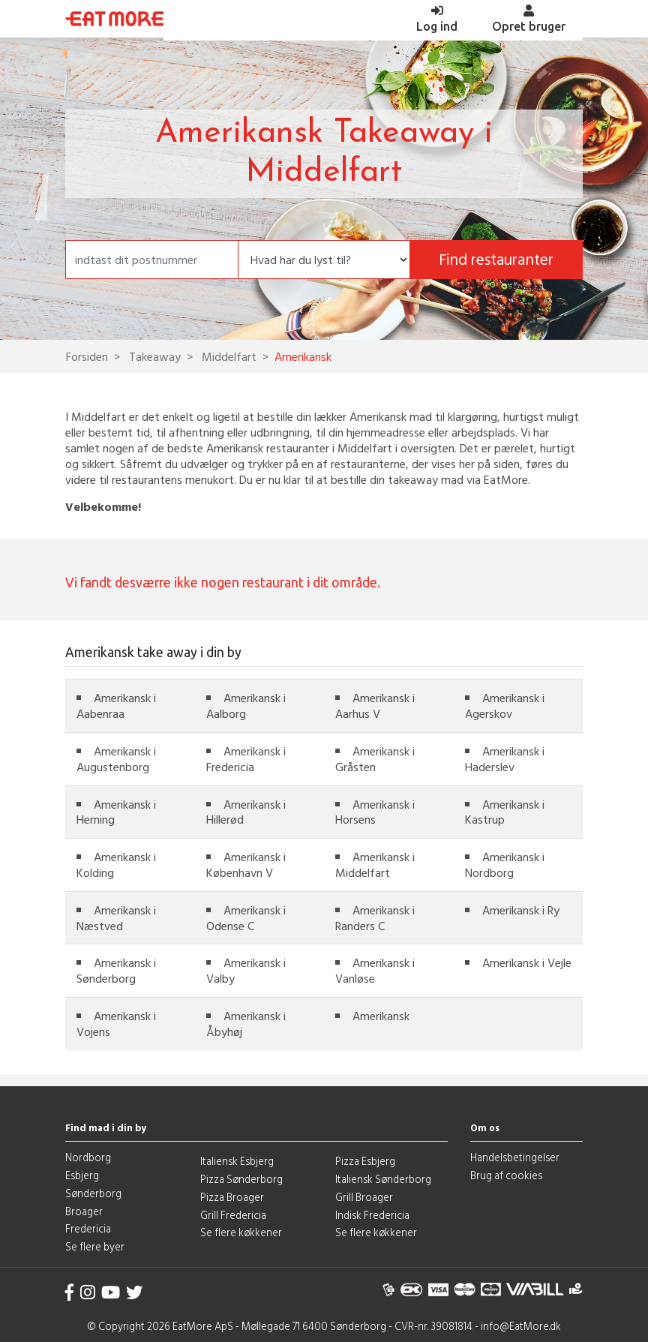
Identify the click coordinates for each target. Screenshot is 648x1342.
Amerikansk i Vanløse (375, 970)
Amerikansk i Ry (521, 910)
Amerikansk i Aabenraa (116, 705)
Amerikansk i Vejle (527, 962)
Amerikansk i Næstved (116, 918)
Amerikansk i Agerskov (504, 705)
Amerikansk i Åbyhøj (246, 1023)
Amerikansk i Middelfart (375, 864)
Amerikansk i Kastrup (504, 812)
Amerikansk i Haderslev (504, 759)
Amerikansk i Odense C (246, 918)
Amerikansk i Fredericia (246, 759)
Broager (84, 1211)
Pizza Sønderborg (241, 1179)
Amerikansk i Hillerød (246, 812)
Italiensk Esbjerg (237, 1161)
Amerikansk (381, 1016)
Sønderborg (93, 1193)
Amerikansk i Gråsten (375, 759)
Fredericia (88, 1228)
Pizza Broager (232, 1197)
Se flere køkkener (241, 1232)
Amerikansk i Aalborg (246, 705)
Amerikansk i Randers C (375, 918)
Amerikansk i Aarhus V (375, 705)
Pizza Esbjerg (365, 1161)
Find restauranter (496, 259)
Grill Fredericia (233, 1215)
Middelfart (227, 356)
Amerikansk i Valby (246, 970)
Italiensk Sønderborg (383, 1179)
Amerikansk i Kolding (116, 864)
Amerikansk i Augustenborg (116, 759)
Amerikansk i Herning (116, 812)
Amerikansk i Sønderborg (116, 970)
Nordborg (88, 1157)
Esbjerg (82, 1175)
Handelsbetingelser (515, 1157)
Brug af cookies (506, 1175)
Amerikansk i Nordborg (504, 864)
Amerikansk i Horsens (375, 812)
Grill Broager (364, 1197)
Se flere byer (94, 1246)
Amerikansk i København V (246, 864)
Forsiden (87, 356)
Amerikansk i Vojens (116, 1023)
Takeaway (153, 356)
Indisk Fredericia (372, 1215)
